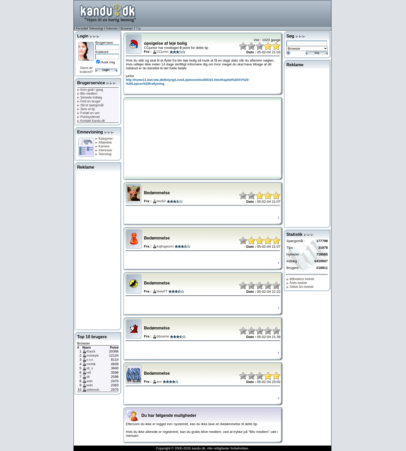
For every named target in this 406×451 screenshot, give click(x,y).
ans (159, 382)
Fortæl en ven (88, 113)
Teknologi (96, 28)
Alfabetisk (103, 142)
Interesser (103, 150)
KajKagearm (165, 246)
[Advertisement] (237, 12)
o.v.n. (90, 360)
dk (88, 377)
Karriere (102, 146)
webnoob (92, 390)
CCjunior (163, 52)
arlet (89, 381)
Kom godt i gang (90, 90)
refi (88, 372)
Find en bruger (88, 101)
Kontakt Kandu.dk (91, 121)
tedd (89, 385)
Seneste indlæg (89, 97)
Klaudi (90, 351)
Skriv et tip (86, 109)
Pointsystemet (88, 117)
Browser (126, 28)
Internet (112, 28)
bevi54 (161, 201)
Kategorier (104, 138)
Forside (81, 28)
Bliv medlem (87, 93)
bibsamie (163, 336)
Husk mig (107, 62)
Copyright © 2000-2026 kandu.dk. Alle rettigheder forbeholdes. (202, 448)
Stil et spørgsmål (90, 105)
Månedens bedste (300, 279)
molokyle (92, 355)
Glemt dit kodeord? (86, 70)
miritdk (91, 364)
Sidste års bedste (300, 287)
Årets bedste (296, 283)
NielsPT (162, 291)
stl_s (89, 368)
